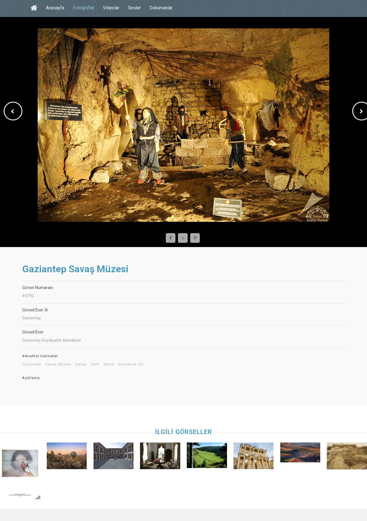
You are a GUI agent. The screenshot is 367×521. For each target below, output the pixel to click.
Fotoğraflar (83, 7)
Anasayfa (55, 7)
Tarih (95, 364)
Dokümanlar (161, 7)
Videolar (111, 7)
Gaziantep (31, 364)
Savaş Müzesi (58, 364)
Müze (109, 364)
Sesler (134, 7)
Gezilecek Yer (131, 364)
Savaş (81, 364)
